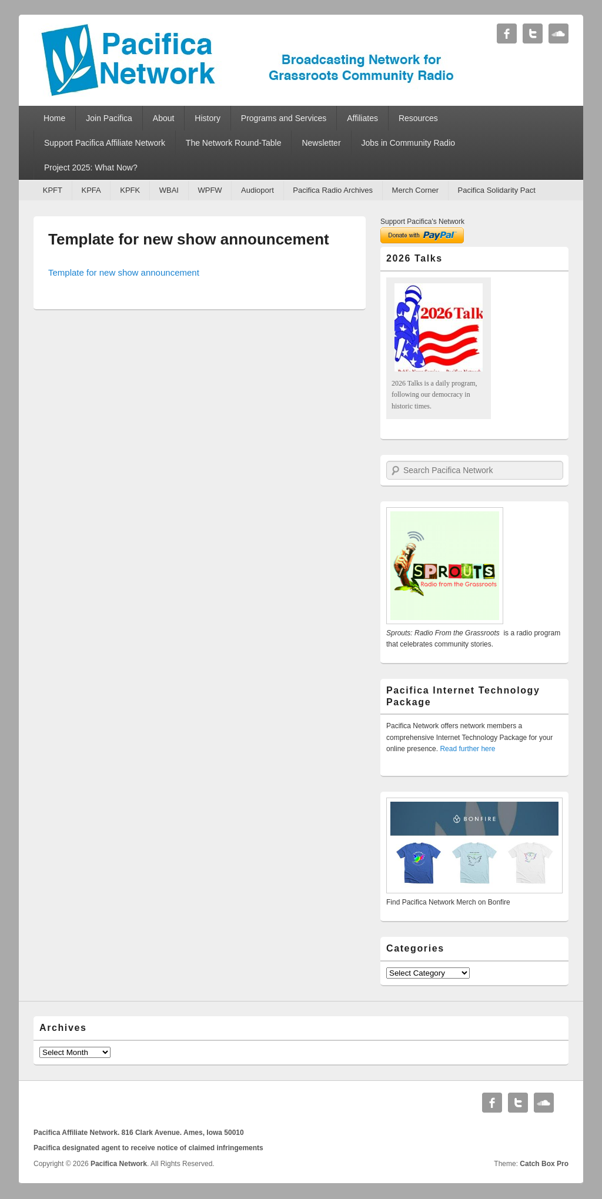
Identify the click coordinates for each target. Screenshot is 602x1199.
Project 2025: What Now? (91, 167)
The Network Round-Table (234, 143)
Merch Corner (415, 190)
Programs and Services (284, 118)
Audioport (257, 190)
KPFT (52, 190)
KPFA (91, 190)
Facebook (507, 33)
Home (54, 118)
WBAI (169, 190)
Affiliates (362, 118)
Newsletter (321, 143)
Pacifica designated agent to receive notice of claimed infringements (148, 1148)
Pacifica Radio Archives (333, 190)
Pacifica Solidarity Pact (497, 190)
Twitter (533, 33)
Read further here (467, 749)
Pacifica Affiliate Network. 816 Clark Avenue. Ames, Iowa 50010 (139, 1132)
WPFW (210, 190)
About (164, 118)
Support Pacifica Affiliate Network (104, 143)
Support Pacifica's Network (422, 221)
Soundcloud (558, 33)
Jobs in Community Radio (409, 143)
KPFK (130, 190)
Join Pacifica (109, 118)
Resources (418, 118)
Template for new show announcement (188, 239)
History (207, 118)
